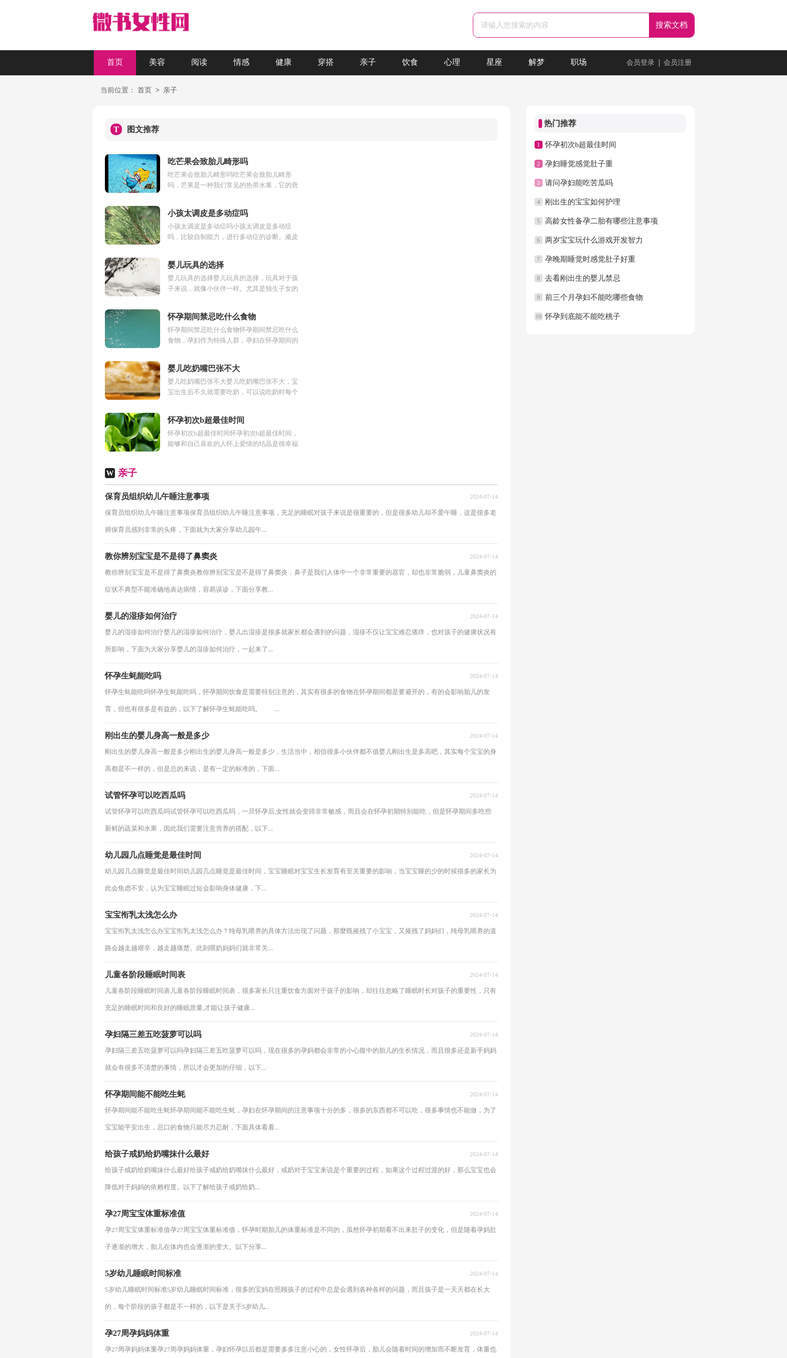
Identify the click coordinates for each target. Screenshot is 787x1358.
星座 (494, 62)
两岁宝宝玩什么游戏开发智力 (594, 240)
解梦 (537, 62)
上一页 (149, 1237)
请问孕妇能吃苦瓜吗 (579, 183)
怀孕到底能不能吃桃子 (582, 316)
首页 (115, 62)
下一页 (271, 1237)
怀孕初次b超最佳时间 (581, 145)
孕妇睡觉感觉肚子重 (579, 164)
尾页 (303, 1237)
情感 (241, 62)
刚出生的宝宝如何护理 (582, 202)
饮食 (410, 62)
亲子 (368, 62)
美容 (157, 62)
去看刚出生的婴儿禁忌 (582, 278)
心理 (452, 62)
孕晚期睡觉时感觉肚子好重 (590, 259)
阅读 (199, 62)
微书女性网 (375, 1345)
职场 (579, 62)
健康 (284, 62)
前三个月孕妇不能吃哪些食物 (594, 297)
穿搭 (326, 62)
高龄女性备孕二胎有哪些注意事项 (601, 221)
